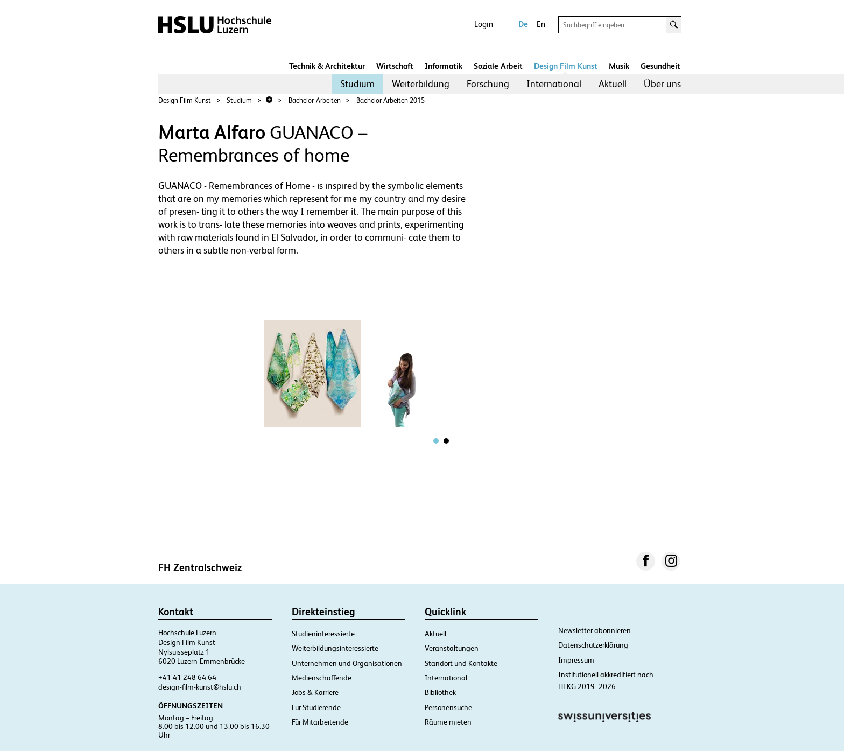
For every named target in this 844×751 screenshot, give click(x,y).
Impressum (576, 660)
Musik (619, 66)
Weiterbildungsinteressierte (335, 648)
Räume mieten (448, 722)
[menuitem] (357, 84)
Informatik (443, 66)
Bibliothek (440, 692)
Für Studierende (316, 707)
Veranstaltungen (452, 648)
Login (483, 24)
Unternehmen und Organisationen (347, 663)
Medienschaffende (321, 677)
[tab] (436, 441)
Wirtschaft (394, 66)
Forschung (488, 83)
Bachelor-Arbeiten (315, 100)
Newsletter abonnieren (594, 630)
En (541, 24)
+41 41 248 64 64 (187, 677)
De (523, 24)
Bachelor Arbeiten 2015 (390, 100)
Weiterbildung (420, 83)
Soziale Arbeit (498, 66)
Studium (357, 83)
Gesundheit (660, 66)
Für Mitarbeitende (320, 722)
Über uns (662, 83)
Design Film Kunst (565, 66)
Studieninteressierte (323, 633)
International (553, 83)
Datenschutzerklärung (593, 645)
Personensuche (448, 707)
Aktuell (613, 83)
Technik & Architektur (327, 66)
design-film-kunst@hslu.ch (199, 687)
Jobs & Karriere (315, 692)
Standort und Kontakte (461, 663)
